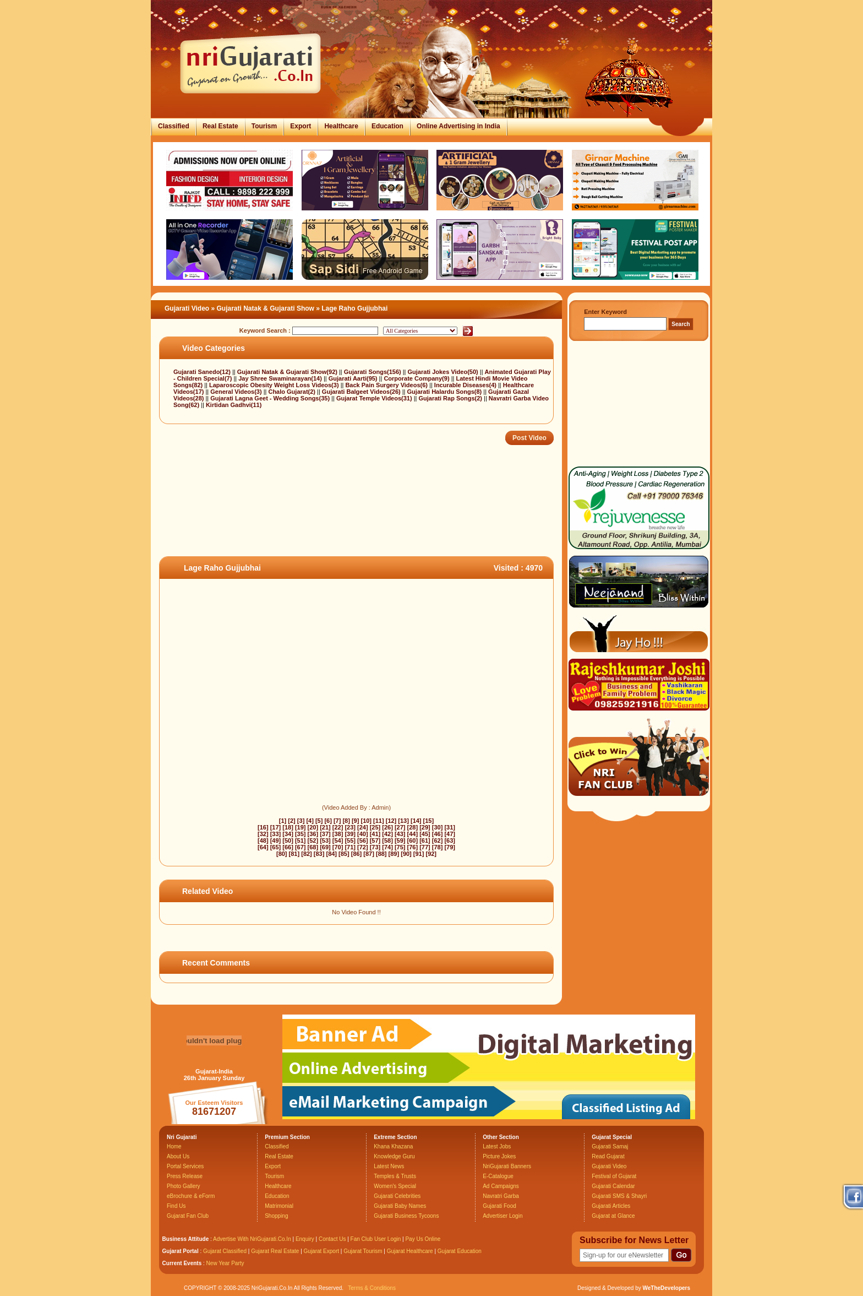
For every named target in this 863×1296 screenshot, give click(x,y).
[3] (300, 820)
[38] (337, 834)
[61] (424, 840)
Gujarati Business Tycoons (406, 1216)
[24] (362, 827)
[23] (350, 827)
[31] (449, 827)
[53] (325, 840)
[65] (275, 847)
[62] (437, 840)
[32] (263, 834)
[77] (424, 847)
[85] (343, 853)
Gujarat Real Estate (275, 1251)
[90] (406, 853)
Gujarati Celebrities (397, 1196)
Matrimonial (279, 1206)
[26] (387, 827)
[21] (325, 827)
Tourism (264, 126)
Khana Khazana (393, 1146)
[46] (437, 834)
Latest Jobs (497, 1146)
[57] (375, 840)
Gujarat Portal (180, 1251)
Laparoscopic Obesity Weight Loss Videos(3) (275, 385)
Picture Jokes (499, 1156)
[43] (400, 834)
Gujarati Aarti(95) (354, 378)
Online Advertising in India (458, 126)
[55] (350, 840)
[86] (356, 853)
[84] (331, 853)
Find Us (176, 1206)
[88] (381, 853)
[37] (325, 834)
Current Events (182, 1263)
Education (387, 126)
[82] (306, 853)
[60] (412, 840)
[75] (400, 847)
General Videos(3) (236, 391)
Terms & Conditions (372, 1288)
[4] (309, 820)
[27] (400, 827)
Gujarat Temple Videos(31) (375, 398)
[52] (313, 840)
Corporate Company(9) (417, 378)
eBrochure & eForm (191, 1196)
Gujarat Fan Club (188, 1216)
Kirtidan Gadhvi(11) (233, 405)
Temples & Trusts (395, 1176)
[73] (375, 847)
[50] (287, 840)
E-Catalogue (498, 1176)
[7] (337, 820)
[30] (437, 827)
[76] (412, 847)
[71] (350, 847)
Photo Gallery (183, 1186)
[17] (275, 827)
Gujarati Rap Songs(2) (451, 398)
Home (174, 1146)
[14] (416, 820)
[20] (313, 827)
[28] (412, 827)
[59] (400, 840)
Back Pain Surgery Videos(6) (387, 385)
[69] (325, 847)
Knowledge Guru (394, 1156)
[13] (403, 820)
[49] (275, 840)
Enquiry (306, 1239)
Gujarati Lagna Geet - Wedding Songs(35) (270, 398)
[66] (287, 847)
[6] (327, 820)
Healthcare (341, 126)
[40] (362, 834)
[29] (424, 827)
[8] (345, 820)
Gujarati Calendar (613, 1186)
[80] (281, 853)
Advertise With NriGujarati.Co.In (252, 1239)
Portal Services (185, 1166)
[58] (387, 840)
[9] (355, 820)
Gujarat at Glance (613, 1216)
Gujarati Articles (611, 1206)
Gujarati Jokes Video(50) (444, 371)
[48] (263, 840)
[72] (362, 847)
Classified (173, 126)
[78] (437, 847)
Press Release (185, 1176)
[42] (387, 834)
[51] (300, 840)
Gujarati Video (187, 308)
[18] (287, 827)
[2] (291, 820)
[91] (418, 853)
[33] (275, 834)
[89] (394, 853)
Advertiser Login (502, 1216)
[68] (313, 847)
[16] (263, 827)
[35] (300, 834)
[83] (319, 853)
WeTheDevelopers (666, 1288)
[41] (375, 834)
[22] (337, 827)
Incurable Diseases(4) (466, 385)
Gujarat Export (321, 1251)
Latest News (389, 1166)
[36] (313, 834)
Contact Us (332, 1239)
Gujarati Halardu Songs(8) (445, 391)
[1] (282, 820)
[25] (375, 827)
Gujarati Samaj (610, 1146)
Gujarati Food (499, 1206)
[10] (366, 820)
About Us (178, 1156)
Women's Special (395, 1186)
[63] (449, 840)
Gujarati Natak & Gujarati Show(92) (288, 371)
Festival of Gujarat (614, 1176)
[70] (337, 847)
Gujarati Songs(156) (373, 371)
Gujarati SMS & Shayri (619, 1196)
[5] (319, 820)
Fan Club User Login (376, 1239)
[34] (287, 834)
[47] (449, 834)
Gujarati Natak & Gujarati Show (265, 308)
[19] (300, 827)
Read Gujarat (608, 1156)
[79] (449, 847)
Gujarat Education (460, 1251)
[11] (378, 820)
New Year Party (225, 1263)
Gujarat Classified (225, 1251)
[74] (387, 847)
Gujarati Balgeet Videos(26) (362, 391)
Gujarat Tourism (362, 1251)
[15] (428, 820)
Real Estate (220, 126)
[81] (294, 853)
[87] (368, 853)
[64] (263, 847)
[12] (391, 820)
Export (300, 126)
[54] (337, 840)
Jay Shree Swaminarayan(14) (281, 378)
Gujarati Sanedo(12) (202, 371)
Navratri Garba (501, 1196)
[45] (424, 834)
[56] (362, 840)
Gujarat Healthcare (410, 1251)
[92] (430, 853)
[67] (300, 847)
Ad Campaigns (501, 1186)
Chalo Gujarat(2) (292, 391)
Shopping (276, 1216)
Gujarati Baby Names (400, 1206)
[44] (412, 834)
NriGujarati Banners (507, 1166)
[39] (350, 834)
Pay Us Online (422, 1239)
